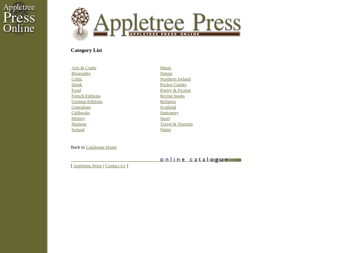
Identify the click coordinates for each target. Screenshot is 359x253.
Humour (9, 122)
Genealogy (11, 100)
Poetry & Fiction (17, 156)
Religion (9, 167)
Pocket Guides (15, 151)
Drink (6, 83)
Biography (11, 72)
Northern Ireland (18, 145)
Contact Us (115, 165)
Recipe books (14, 162)
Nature (7, 139)
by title (7, 49)
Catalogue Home (101, 147)
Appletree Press (87, 165)
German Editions (18, 106)
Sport (6, 179)
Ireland (7, 128)
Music (6, 134)
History (8, 117)
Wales (6, 196)
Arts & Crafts (14, 66)
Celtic (6, 77)
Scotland (9, 173)
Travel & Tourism (19, 190)
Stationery (11, 184)
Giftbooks (10, 111)
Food (5, 89)
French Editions (17, 94)
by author (10, 55)
